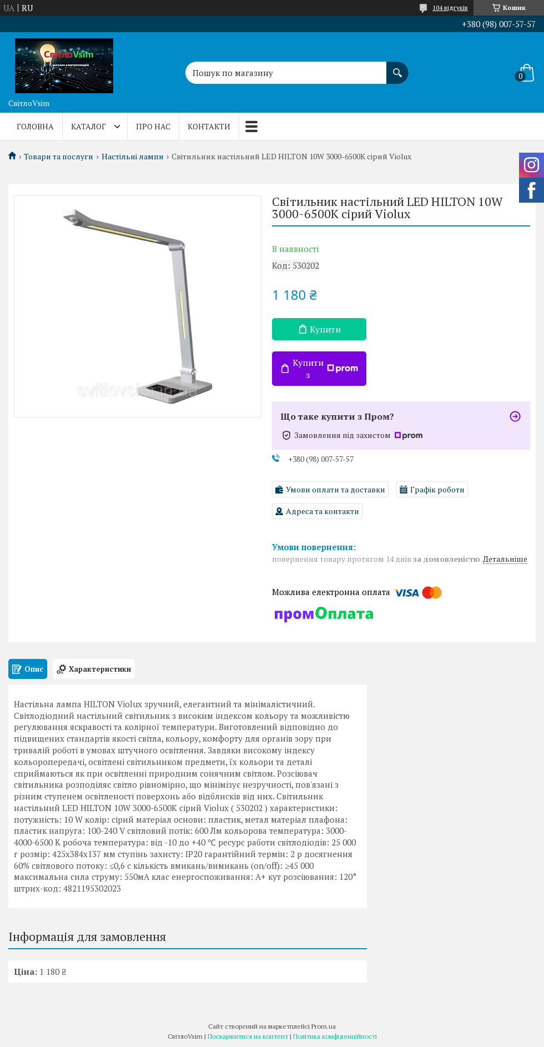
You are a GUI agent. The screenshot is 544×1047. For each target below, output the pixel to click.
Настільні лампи (133, 157)
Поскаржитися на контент (248, 1036)
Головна (35, 126)
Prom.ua (323, 1026)
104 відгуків (450, 7)
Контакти (209, 126)
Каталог (88, 126)
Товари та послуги (58, 157)
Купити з (325, 368)
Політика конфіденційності (335, 1036)
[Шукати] (397, 67)
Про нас (153, 126)
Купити (325, 329)
